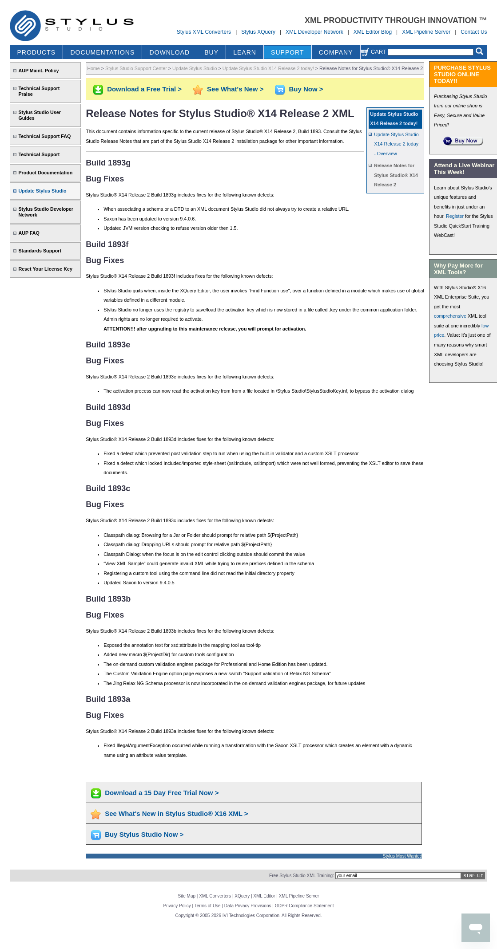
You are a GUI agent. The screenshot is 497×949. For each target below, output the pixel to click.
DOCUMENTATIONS (102, 52)
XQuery (242, 896)
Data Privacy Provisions (247, 905)
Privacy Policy (177, 905)
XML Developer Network (314, 32)
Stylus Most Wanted (402, 856)
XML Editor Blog (373, 32)
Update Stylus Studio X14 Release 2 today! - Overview (397, 144)
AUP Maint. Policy (38, 70)
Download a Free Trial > (144, 89)
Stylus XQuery (258, 32)
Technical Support (39, 154)
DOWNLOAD (170, 52)
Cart (373, 51)
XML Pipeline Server (426, 32)
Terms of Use (208, 905)
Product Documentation (45, 172)
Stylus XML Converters (204, 32)
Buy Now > (306, 89)
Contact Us (474, 32)
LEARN (244, 52)
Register (455, 216)
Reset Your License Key (45, 269)
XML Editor (264, 896)
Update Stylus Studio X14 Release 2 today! (268, 68)
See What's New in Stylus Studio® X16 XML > (176, 813)
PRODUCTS (36, 52)
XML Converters (215, 896)
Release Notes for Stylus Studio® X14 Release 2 (396, 175)
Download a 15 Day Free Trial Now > (162, 792)
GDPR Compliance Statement (304, 905)
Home (93, 68)
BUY (211, 52)
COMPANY (336, 52)
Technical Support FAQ (44, 136)
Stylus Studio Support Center (136, 68)
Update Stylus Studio (42, 190)
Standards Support (39, 250)
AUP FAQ (29, 233)
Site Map (186, 896)
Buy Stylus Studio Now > (144, 834)
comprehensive (450, 316)
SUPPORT (287, 52)
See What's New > (235, 89)
